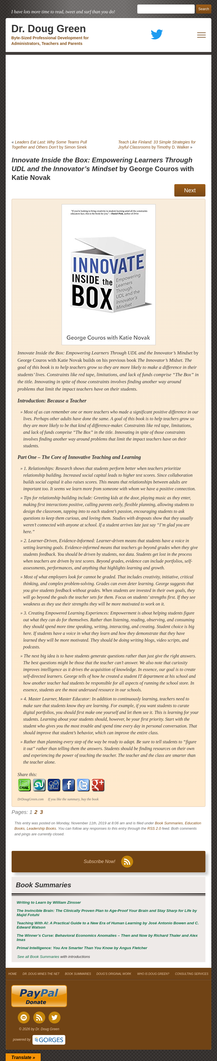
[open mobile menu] (201, 35)
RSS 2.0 (154, 828)
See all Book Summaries (38, 957)
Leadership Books (41, 828)
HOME (12, 973)
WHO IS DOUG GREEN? (153, 973)
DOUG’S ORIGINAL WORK (113, 973)
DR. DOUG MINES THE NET (41, 973)
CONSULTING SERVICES (191, 973)
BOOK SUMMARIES (78, 973)
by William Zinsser (49, 902)
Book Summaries (169, 823)
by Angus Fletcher (82, 948)
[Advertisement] (108, 97)
